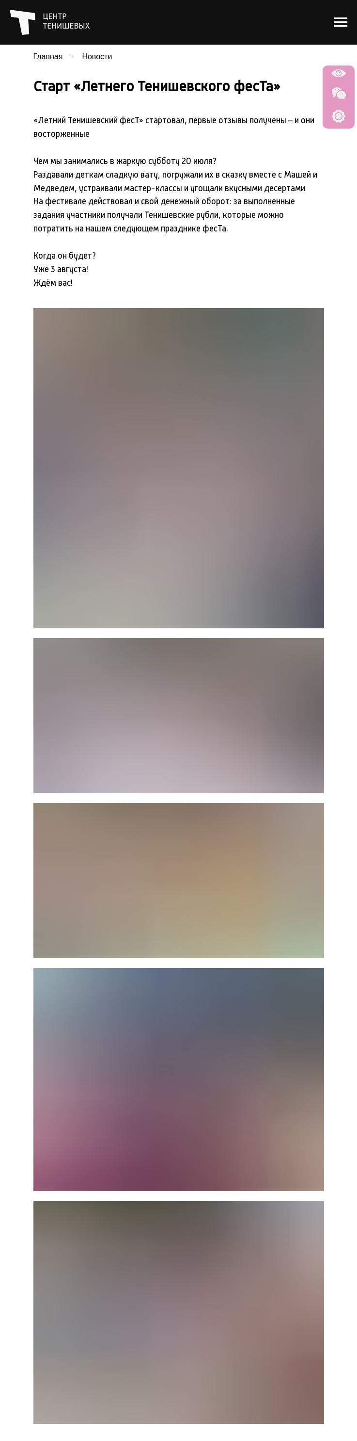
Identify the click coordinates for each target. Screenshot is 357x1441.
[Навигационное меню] (340, 22)
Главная (48, 56)
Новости (97, 56)
